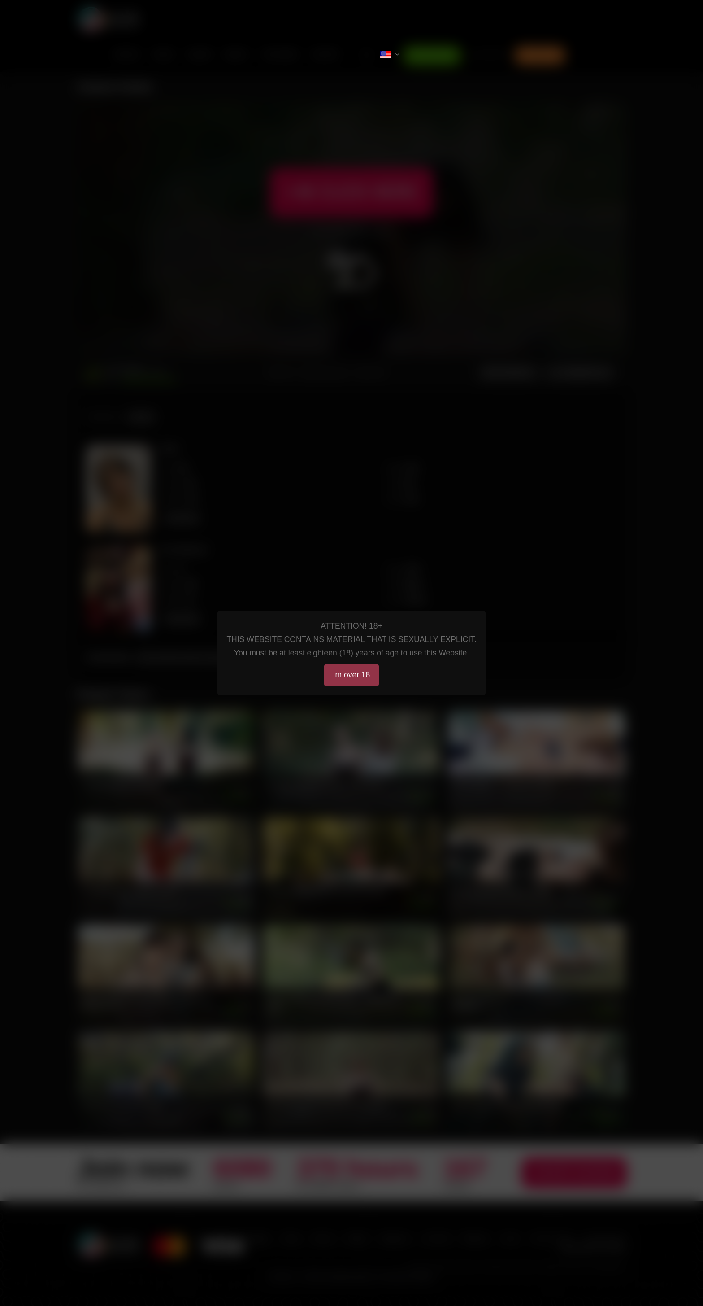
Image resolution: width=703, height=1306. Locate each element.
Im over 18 (351, 674)
